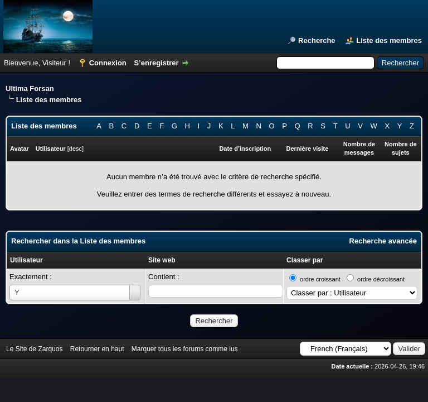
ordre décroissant (381, 279)
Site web (162, 260)
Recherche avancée (383, 241)
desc (75, 148)
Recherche (316, 40)
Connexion (108, 63)
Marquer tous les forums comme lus (185, 349)
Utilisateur (26, 260)
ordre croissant (320, 279)
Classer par (304, 260)
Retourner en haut (97, 349)
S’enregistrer (156, 63)
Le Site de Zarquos (34, 349)
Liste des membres (389, 40)
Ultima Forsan (30, 88)
